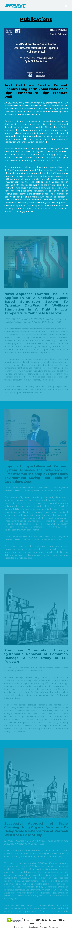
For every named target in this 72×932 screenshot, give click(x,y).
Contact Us (53, 927)
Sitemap (43, 927)
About (23, 927)
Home (16, 927)
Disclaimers (33, 927)
